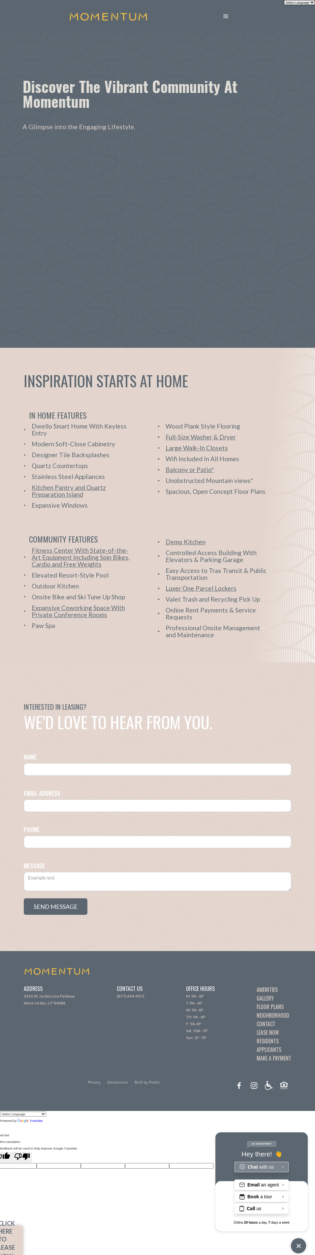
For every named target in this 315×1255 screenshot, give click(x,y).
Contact (266, 1024)
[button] (231, 16)
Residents (268, 1041)
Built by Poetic (147, 1082)
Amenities (267, 990)
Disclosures (117, 1082)
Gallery (265, 998)
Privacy (94, 1082)
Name (30, 757)
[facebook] (239, 1086)
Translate (30, 1120)
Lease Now (268, 1032)
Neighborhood (273, 1015)
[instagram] (254, 1086)
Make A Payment (274, 1058)
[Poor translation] (22, 1157)
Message (34, 865)
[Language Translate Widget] (23, 1114)
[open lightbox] (84, 491)
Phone (32, 829)
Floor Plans (270, 1007)
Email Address (42, 793)
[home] (108, 17)
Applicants (269, 1050)
